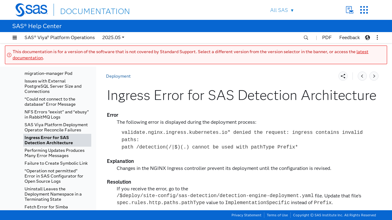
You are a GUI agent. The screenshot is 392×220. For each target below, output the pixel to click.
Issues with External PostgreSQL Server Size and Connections (52, 86)
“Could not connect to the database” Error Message (50, 102)
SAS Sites (364, 10)
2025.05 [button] (111, 37)
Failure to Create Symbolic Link (56, 163)
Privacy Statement (247, 215)
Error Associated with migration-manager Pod (48, 71)
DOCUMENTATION (82, 10)
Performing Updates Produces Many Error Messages (54, 153)
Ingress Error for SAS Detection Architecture (48, 140)
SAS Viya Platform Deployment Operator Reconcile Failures (56, 127)
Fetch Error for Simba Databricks (46, 209)
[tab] (57, 140)
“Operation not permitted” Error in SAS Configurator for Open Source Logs (53, 176)
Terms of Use (277, 215)
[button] (15, 37)
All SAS (279, 10)
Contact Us (349, 10)
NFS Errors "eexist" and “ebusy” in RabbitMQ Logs (56, 114)
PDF (327, 37)
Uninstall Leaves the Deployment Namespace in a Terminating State (53, 194)
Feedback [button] (349, 37)
